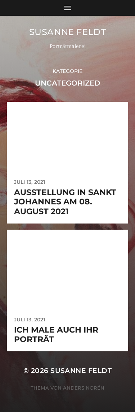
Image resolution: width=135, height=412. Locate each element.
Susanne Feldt (67, 32)
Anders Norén (83, 388)
